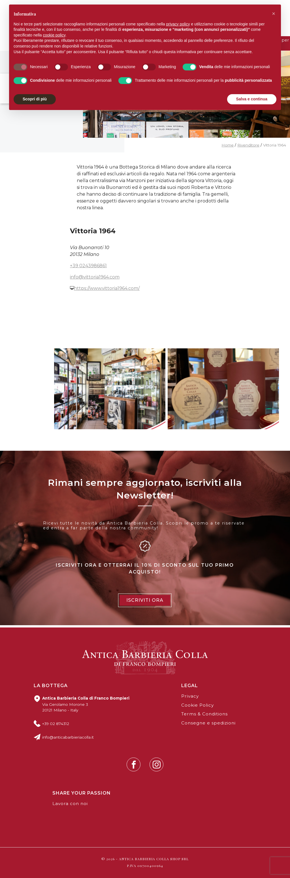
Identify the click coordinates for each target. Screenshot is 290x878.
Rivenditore (248, 145)
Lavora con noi (70, 803)
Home (227, 145)
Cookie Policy (197, 705)
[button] (273, 13)
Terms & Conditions (204, 714)
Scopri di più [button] (35, 99)
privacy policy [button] (178, 24)
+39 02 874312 (55, 723)
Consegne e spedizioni (208, 723)
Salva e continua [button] (251, 99)
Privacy (190, 696)
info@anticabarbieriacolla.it (68, 737)
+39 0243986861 (88, 265)
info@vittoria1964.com (95, 277)
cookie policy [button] (54, 35)
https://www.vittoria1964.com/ (107, 288)
